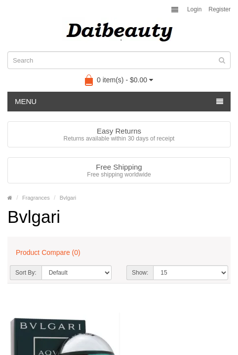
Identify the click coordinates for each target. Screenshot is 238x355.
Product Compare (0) (48, 252)
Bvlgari (68, 198)
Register (219, 9)
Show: (140, 272)
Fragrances (36, 198)
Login (194, 9)
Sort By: (26, 272)
